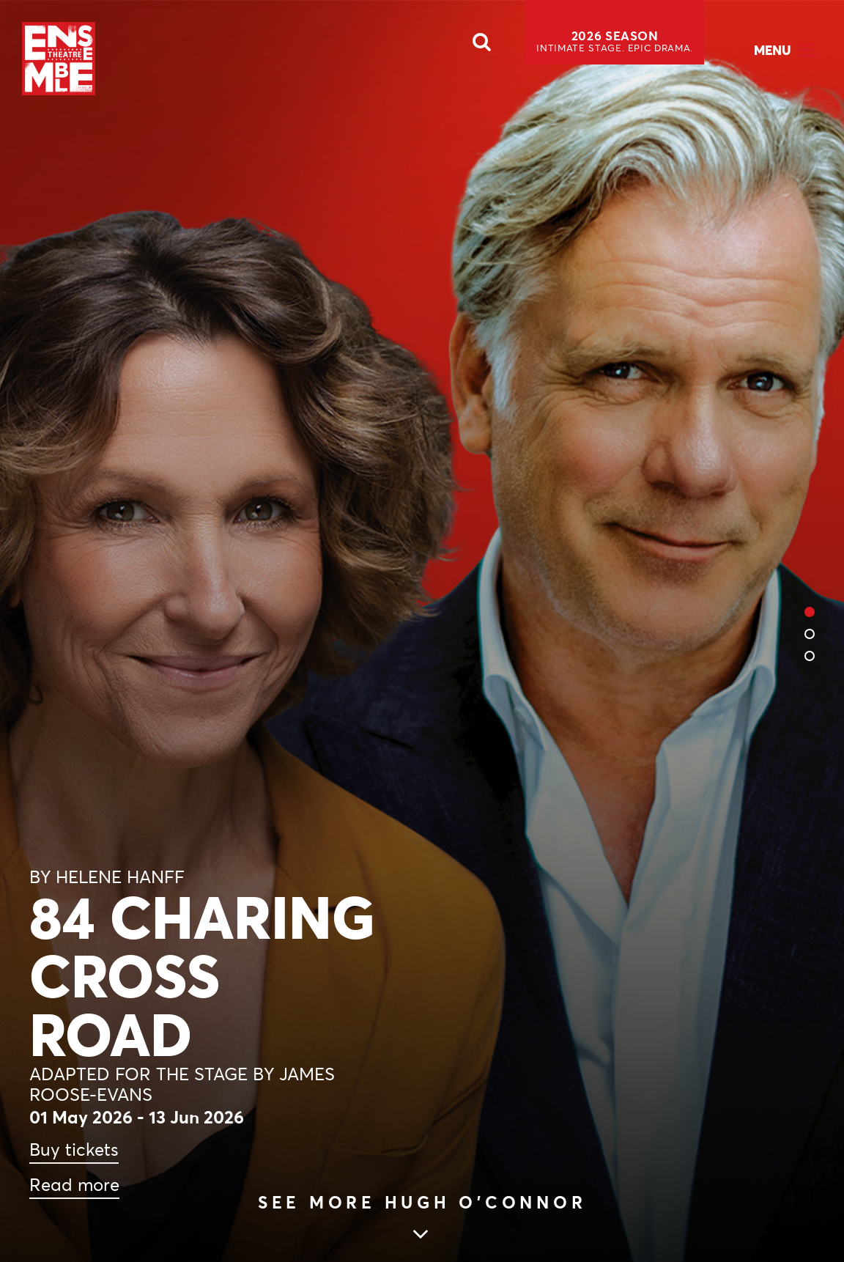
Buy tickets (74, 1150)
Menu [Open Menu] (772, 50)
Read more (74, 1185)
